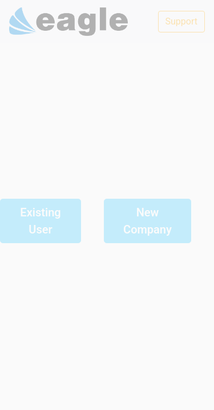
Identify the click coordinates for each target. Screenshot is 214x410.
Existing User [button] (40, 221)
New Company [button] (147, 221)
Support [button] (181, 21)
